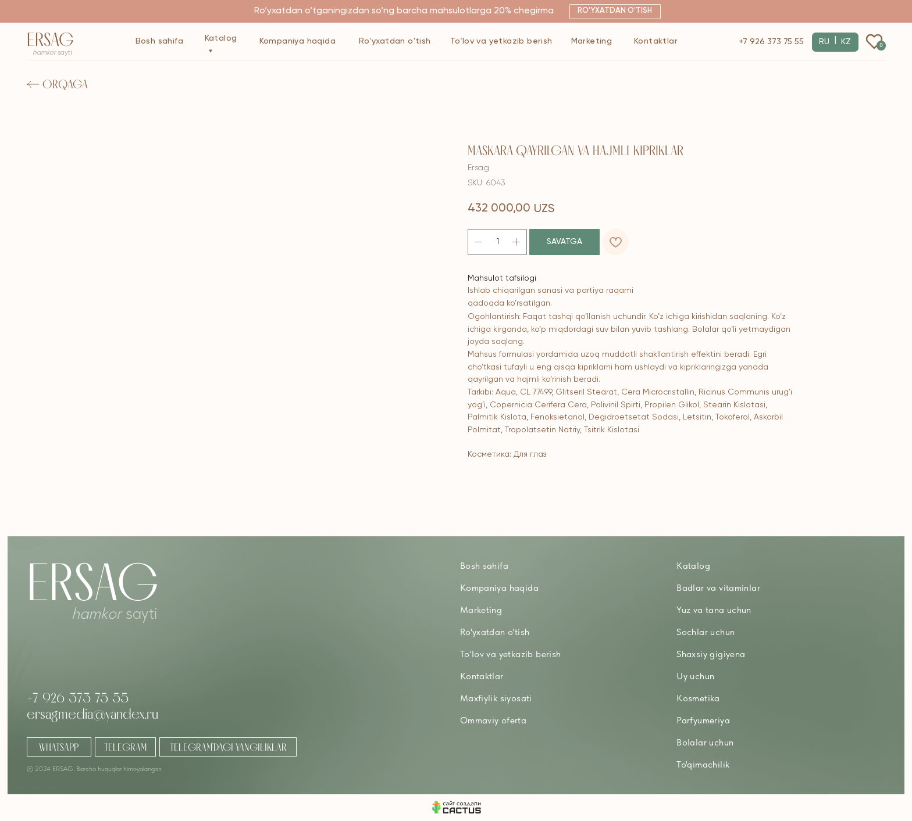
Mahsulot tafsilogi (502, 278)
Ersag (50, 39)
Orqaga (65, 84)
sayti (52, 52)
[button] (615, 11)
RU (824, 42)
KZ (846, 42)
